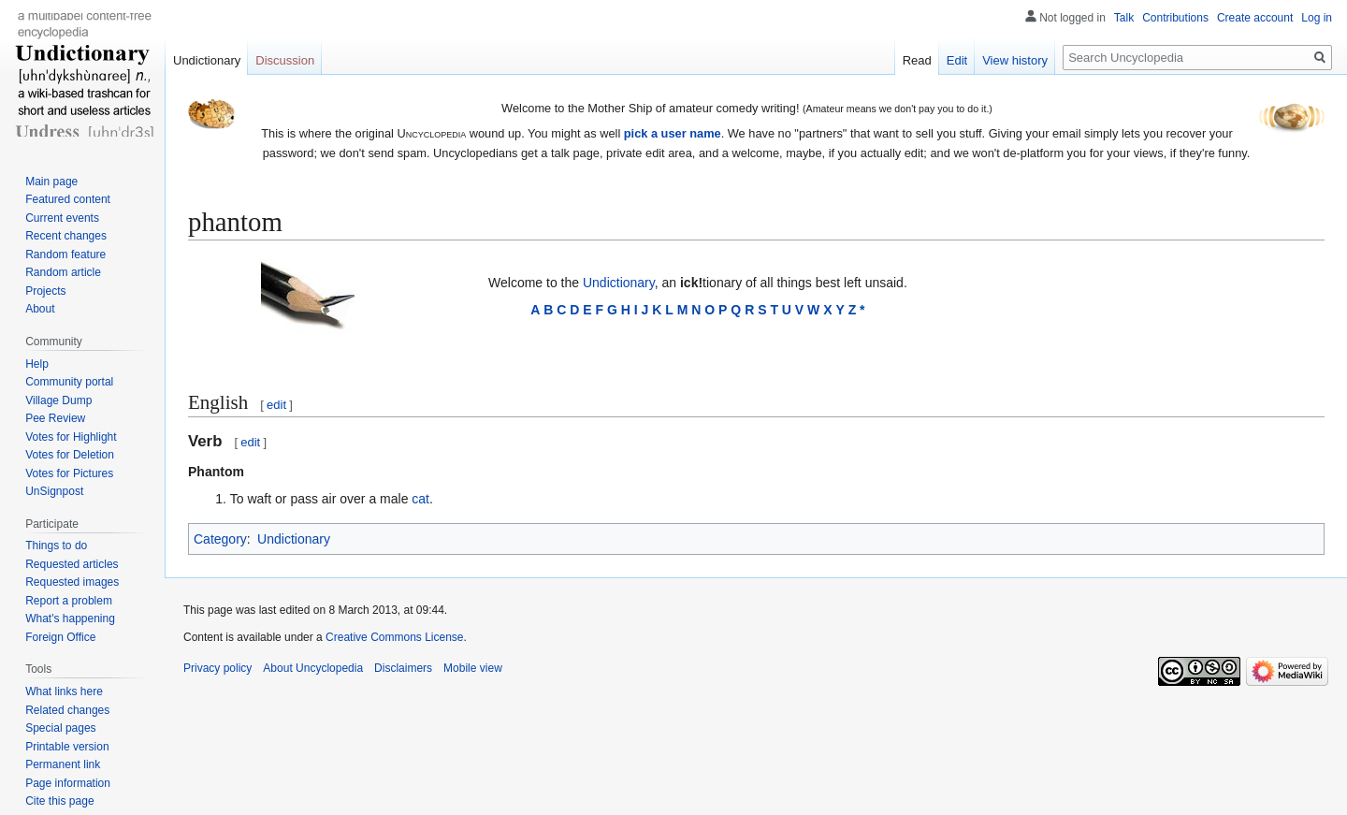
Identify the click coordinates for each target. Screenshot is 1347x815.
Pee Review (55, 418)
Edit (957, 60)
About (39, 308)
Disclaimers (403, 668)
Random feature (65, 254)
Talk (1124, 17)
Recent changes (66, 235)
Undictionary (619, 282)
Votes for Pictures (69, 473)
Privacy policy (217, 668)
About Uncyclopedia (313, 668)
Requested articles (71, 564)
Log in (1316, 17)
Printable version (67, 746)
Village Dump (58, 400)
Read (917, 60)
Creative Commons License (394, 637)
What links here (64, 691)
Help (37, 364)
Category (220, 538)
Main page (51, 181)
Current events (62, 218)
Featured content (67, 199)
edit (276, 405)
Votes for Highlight (70, 437)
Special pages (60, 728)
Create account (1255, 17)
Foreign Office (60, 637)
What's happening (70, 618)
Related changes (67, 710)
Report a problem (68, 600)
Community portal (69, 381)
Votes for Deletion (69, 454)
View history (1015, 60)
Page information (67, 783)
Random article (63, 272)
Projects (45, 291)
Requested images (72, 582)
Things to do (56, 545)
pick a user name (672, 133)
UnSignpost (54, 491)
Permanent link (62, 764)
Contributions (1175, 17)
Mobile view (472, 668)
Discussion (284, 60)
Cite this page (59, 801)
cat (420, 498)
